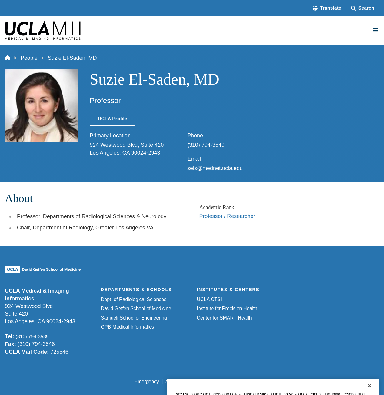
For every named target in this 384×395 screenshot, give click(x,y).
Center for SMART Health (224, 317)
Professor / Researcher (227, 216)
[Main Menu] (375, 30)
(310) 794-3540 (206, 145)
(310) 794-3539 (32, 336)
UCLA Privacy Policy (221, 381)
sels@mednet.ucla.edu (215, 168)
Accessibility (178, 381)
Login (322, 381)
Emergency (146, 381)
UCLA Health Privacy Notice (279, 381)
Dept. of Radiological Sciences (133, 299)
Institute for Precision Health (227, 308)
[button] (327, 8)
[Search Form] (362, 8)
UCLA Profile (112, 118)
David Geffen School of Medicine (136, 308)
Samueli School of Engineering (134, 317)
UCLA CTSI (209, 299)
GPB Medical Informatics (127, 327)
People (29, 58)
